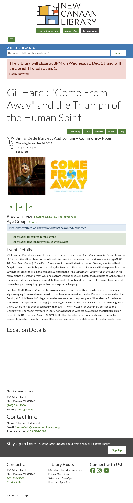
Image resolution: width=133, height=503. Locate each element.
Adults (33, 221)
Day (122, 131)
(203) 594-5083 (36, 431)
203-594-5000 (15, 478)
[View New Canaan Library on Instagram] (99, 471)
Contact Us (14, 482)
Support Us (70, 30)
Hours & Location (48, 30)
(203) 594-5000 (16, 405)
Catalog (15, 47)
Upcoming (74, 131)
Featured (40, 216)
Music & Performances (61, 216)
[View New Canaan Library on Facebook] (93, 471)
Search (118, 52)
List (87, 131)
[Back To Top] (66, 495)
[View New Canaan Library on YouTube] (106, 471)
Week (111, 131)
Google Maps (26, 409)
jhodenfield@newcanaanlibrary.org (37, 427)
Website (30, 47)
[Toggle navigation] (11, 39)
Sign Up (117, 450)
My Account (90, 30)
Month (99, 131)
